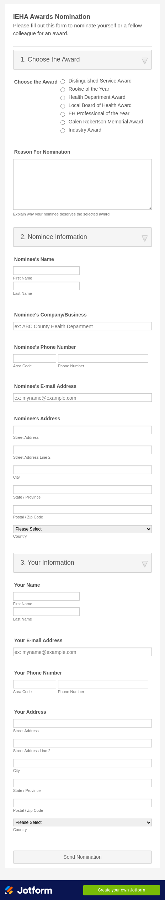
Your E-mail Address (38, 640)
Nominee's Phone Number (45, 347)
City (16, 477)
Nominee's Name (34, 259)
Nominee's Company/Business (50, 315)
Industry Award (85, 130)
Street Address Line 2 (31, 457)
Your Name (27, 585)
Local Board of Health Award (100, 105)
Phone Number (71, 366)
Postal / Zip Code (28, 517)
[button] (82, 59)
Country (20, 536)
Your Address (30, 712)
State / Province (27, 497)
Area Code (22, 366)
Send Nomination (82, 857)
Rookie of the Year (89, 89)
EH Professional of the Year (99, 113)
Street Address (26, 437)
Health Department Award (97, 97)
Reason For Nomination (42, 152)
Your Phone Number (38, 673)
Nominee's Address (37, 418)
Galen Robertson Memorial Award (106, 121)
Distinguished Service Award (100, 81)
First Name (22, 278)
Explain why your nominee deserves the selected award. (62, 214)
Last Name (22, 293)
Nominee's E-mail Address (45, 386)
